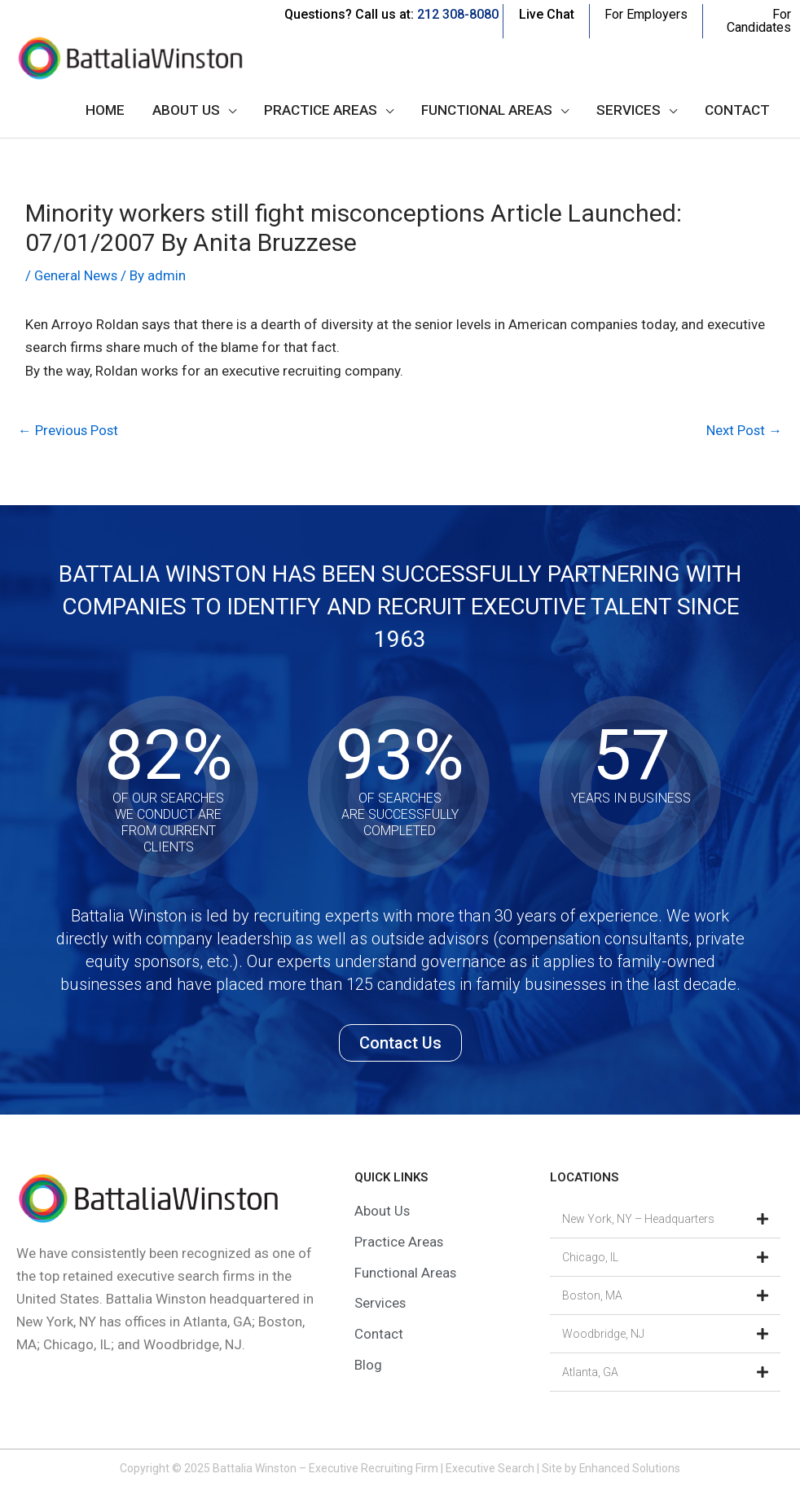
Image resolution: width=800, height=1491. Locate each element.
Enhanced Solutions (630, 1468)
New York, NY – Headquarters (638, 1218)
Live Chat (546, 14)
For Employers (646, 14)
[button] (665, 1219)
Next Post (743, 430)
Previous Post (69, 430)
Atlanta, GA (590, 1372)
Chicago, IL (590, 1257)
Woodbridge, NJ (603, 1333)
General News (76, 275)
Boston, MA (592, 1295)
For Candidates (759, 21)
